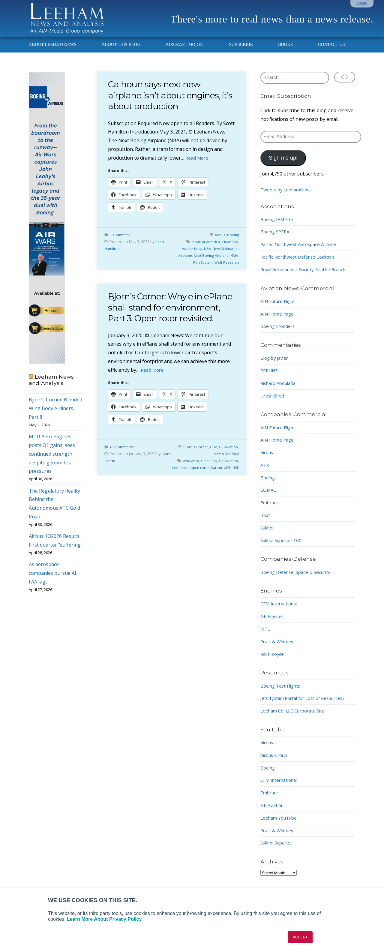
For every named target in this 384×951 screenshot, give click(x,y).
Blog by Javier (275, 363)
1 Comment (120, 240)
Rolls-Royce (273, 659)
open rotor (228, 483)
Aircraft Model (185, 49)
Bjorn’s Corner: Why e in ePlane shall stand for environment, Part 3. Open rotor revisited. (165, 318)
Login (362, 3)
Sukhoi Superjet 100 (283, 545)
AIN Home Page (278, 319)
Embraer (270, 508)
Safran (215, 490)
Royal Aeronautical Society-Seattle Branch (307, 275)
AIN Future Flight (279, 306)
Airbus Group (275, 760)
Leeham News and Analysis (51, 385)
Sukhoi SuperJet (278, 848)
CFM (212, 463)
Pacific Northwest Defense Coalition (300, 262)
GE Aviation (228, 463)
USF (235, 490)
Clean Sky (229, 247)
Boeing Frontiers (279, 331)
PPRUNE (270, 376)
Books (285, 49)
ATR (265, 470)
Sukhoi (268, 533)
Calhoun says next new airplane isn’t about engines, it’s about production (168, 100)
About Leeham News (52, 49)
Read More (197, 163)
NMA (234, 260)
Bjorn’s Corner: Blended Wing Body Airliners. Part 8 (55, 414)
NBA (205, 253)
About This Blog (121, 49)
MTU (266, 634)
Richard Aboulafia (280, 388)
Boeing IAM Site (278, 224)
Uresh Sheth (274, 401)
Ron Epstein (200, 267)
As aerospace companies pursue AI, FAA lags (53, 578)
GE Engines (273, 621)
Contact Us (331, 49)
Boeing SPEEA (276, 237)
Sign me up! (283, 163)
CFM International (280, 609)
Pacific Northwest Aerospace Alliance (301, 249)
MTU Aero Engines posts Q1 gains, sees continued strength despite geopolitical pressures (52, 459)
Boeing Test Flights (282, 691)
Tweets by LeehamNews (287, 195)
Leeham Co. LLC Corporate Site (295, 716)
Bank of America (204, 247)
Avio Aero (204, 476)
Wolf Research (225, 267)
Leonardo (208, 483)
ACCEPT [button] (300, 937)
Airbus (218, 240)
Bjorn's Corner (194, 463)
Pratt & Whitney (225, 469)
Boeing (232, 240)
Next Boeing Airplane (209, 260)
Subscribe (241, 49)
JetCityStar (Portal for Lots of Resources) (306, 703)
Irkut (266, 520)
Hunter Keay (189, 253)
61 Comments (122, 463)
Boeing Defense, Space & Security (298, 577)
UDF (226, 490)
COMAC (269, 495)
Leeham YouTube (280, 823)
